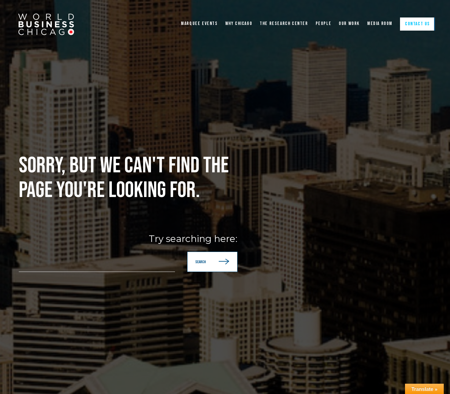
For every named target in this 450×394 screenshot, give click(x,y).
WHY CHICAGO (238, 24)
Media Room (379, 24)
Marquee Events (199, 24)
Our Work (349, 24)
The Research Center (284, 24)
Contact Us (417, 24)
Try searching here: (193, 239)
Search (212, 262)
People (324, 24)
